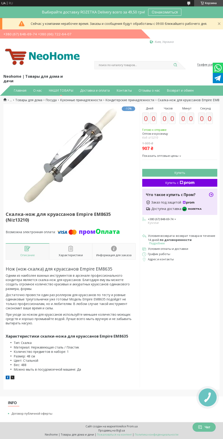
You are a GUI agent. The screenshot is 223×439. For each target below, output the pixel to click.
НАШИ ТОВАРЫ (61, 90)
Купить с (180, 183)
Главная (20, 90)
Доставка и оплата (95, 90)
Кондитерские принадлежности (129, 100)
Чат (204, 427)
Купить (179, 172)
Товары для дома (28, 100)
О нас (37, 90)
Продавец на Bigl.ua (111, 430)
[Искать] (175, 65)
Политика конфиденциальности (156, 434)
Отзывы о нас (149, 90)
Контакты (124, 90)
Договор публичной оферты (31, 413)
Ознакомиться (165, 12)
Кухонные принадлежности (81, 100)
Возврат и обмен (180, 90)
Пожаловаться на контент (114, 434)
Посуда (51, 100)
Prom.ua (132, 426)
